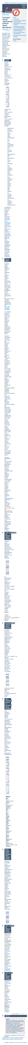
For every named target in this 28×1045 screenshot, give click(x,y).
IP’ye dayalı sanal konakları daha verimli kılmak (19, 30)
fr (5, 30)
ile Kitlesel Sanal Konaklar (9, 929)
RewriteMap (7, 959)
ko (8, 30)
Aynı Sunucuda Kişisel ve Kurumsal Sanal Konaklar (19, 27)
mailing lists (14, 1032)
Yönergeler (11, 2)
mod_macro (7, 990)
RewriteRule (7, 944)
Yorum (15, 40)
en (9, 29)
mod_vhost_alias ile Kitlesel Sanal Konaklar (20, 21)
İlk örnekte (6, 861)
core (5, 480)
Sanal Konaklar (5, 14)
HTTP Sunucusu (10, 13)
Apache (4, 13)
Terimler (19, 2)
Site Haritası (24, 2)
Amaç (15, 17)
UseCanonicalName (9, 387)
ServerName (9, 805)
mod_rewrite (5, 49)
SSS (16, 2)
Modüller (6, 2)
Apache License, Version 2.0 (8, 1039)
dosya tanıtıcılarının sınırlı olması (7, 222)
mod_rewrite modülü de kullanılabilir (7, 308)
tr (10, 30)
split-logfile (6, 252)
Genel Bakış (16, 19)
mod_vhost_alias (9, 298)
